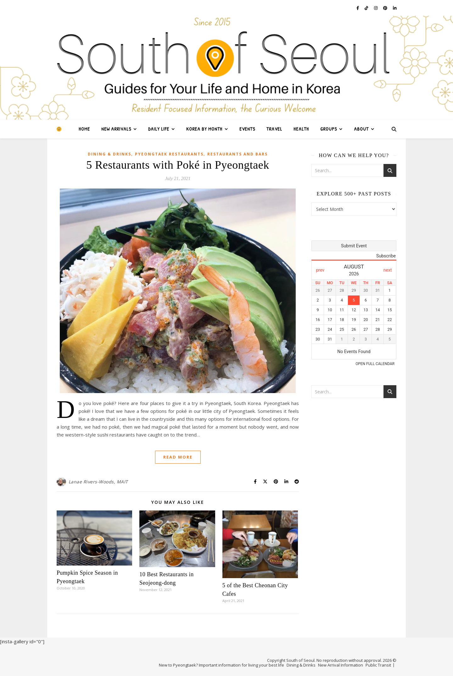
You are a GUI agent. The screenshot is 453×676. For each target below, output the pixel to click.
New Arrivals (116, 129)
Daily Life (158, 129)
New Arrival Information (340, 665)
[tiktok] (367, 8)
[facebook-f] (358, 8)
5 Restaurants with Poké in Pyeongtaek (177, 165)
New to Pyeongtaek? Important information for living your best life (221, 665)
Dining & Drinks (109, 154)
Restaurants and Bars (237, 154)
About (361, 129)
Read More (178, 457)
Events (247, 129)
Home (84, 129)
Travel (274, 129)
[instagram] (376, 8)
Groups (328, 129)
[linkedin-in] (394, 8)
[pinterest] (385, 8)
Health (301, 129)
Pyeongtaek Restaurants (169, 154)
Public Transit (378, 665)
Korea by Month (204, 129)
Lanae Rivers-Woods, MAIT (98, 482)
